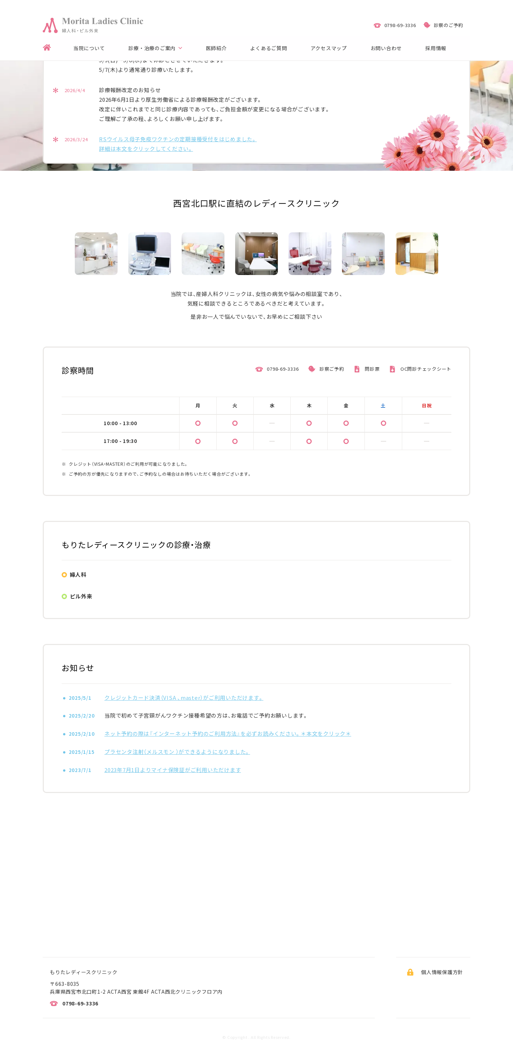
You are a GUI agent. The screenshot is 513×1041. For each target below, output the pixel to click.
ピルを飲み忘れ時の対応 (143, 734)
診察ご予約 (332, 400)
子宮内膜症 (392, 650)
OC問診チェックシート (425, 400)
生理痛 (312, 607)
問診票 (372, 400)
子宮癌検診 (127, 607)
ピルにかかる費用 (312, 734)
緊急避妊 (234, 611)
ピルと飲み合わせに (318, 712)
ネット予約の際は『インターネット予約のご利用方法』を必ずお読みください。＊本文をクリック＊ (227, 873)
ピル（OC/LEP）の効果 (140, 691)
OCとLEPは (232, 691)
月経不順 (389, 607)
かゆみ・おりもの (134, 633)
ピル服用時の (226, 708)
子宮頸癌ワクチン (223, 667)
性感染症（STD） (221, 633)
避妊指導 (212, 650)
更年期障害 (304, 667)
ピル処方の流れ (309, 691)
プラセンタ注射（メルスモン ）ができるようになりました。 (177, 891)
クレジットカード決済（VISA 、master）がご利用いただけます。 (183, 837)
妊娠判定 (389, 633)
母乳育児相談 (395, 667)
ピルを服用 (414, 691)
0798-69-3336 (283, 400)
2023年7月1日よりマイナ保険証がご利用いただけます (172, 909)
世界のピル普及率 (223, 734)
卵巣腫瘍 (124, 667)
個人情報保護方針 (442, 972)
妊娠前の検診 (306, 633)
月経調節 (143, 650)
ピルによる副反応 (146, 708)
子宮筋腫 (301, 650)
